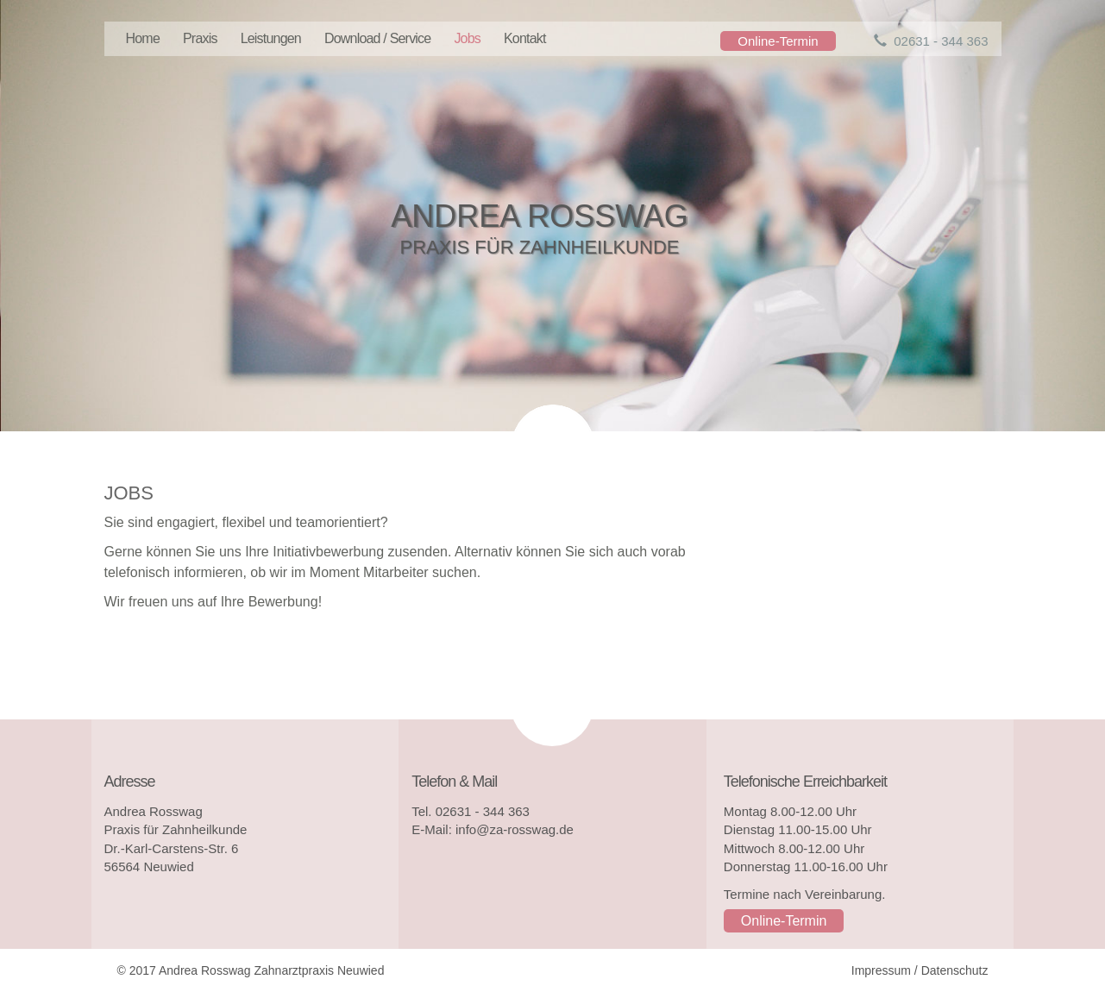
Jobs (467, 38)
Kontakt (525, 38)
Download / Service (377, 38)
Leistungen (271, 38)
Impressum (881, 970)
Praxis (200, 38)
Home (143, 38)
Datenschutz (955, 970)
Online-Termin (778, 41)
